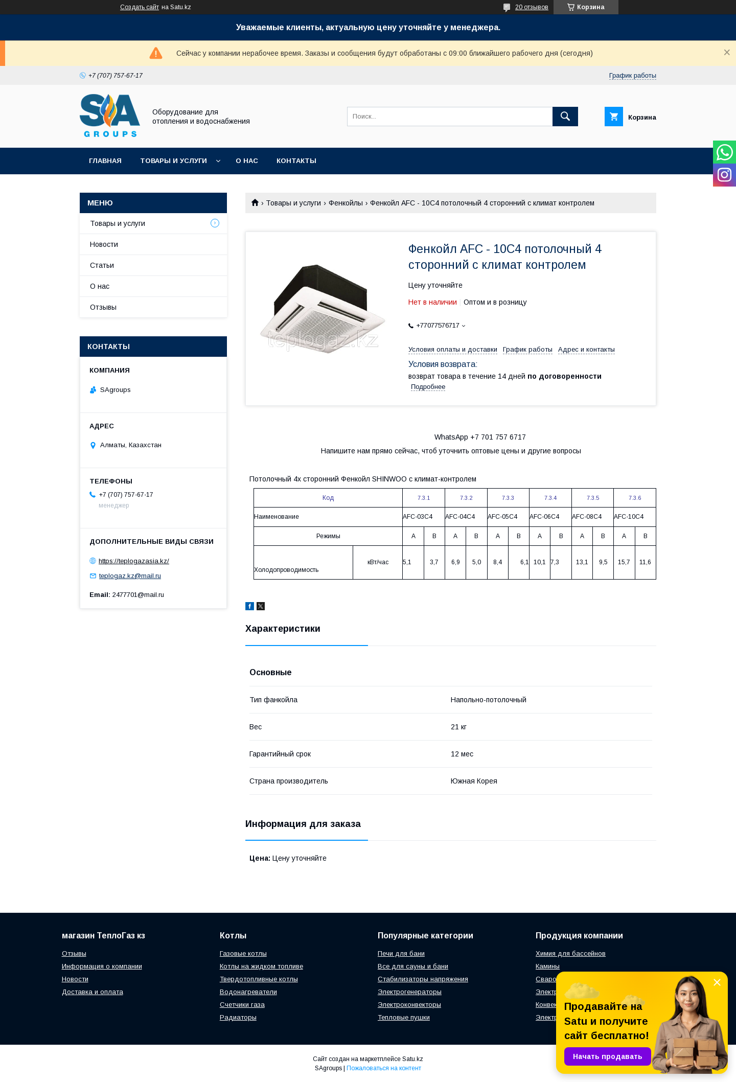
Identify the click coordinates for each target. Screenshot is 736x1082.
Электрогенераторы (410, 992)
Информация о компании (102, 966)
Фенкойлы (346, 203)
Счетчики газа (242, 1004)
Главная (105, 161)
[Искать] (565, 116)
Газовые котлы (243, 953)
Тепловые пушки (404, 1017)
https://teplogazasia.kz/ (134, 561)
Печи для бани (401, 953)
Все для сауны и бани (413, 966)
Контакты (296, 161)
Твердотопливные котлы (259, 979)
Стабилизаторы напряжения (423, 979)
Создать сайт (139, 7)
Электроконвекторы (409, 1004)
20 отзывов (531, 7)
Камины (548, 966)
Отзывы (103, 307)
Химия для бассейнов (571, 953)
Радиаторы (238, 1017)
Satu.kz (412, 1059)
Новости (104, 244)
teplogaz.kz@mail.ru (130, 576)
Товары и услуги (173, 161)
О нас (247, 161)
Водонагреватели (248, 992)
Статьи (102, 265)
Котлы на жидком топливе (261, 966)
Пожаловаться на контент (384, 1068)
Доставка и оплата (92, 992)
